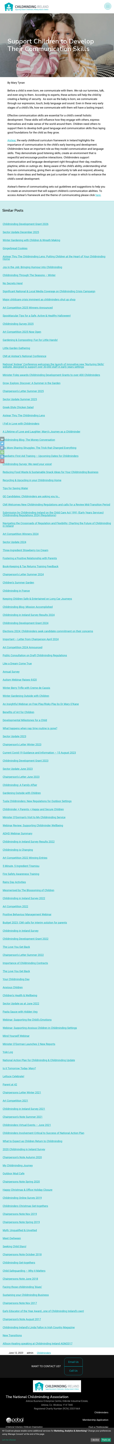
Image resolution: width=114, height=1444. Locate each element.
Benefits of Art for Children (18, 712)
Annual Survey (11, 671)
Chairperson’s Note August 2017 (22, 1319)
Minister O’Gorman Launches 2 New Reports (29, 1044)
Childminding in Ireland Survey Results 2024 (29, 614)
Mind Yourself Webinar (16, 1035)
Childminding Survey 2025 (18, 323)
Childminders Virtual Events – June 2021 (27, 1125)
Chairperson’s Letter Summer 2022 (23, 954)
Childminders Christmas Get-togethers (25, 1205)
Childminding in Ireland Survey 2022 (24, 898)
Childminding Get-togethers (19, 1262)
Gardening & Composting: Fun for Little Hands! (30, 340)
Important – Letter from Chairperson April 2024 (31, 639)
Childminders (44, 1352)
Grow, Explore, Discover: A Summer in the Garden (31, 383)
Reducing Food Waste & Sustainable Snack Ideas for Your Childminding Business (50, 472)
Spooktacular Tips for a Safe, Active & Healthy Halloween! (37, 315)
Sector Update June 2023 (18, 768)
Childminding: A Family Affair (20, 785)
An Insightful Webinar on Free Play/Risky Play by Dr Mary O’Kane (41, 704)
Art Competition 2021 (15, 1100)
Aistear (11, 140)
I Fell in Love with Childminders (21, 423)
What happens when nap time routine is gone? (30, 728)
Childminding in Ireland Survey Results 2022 (29, 841)
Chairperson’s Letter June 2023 (21, 776)
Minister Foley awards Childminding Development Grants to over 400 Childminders (51, 374)
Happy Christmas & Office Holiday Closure (27, 1189)
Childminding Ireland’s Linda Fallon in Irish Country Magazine (39, 1327)
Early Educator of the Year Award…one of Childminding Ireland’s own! (43, 1311)
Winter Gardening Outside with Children (26, 695)
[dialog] (57, 1436)
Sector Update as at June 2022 (21, 1003)
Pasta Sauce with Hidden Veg (20, 1011)
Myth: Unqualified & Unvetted (20, 1230)
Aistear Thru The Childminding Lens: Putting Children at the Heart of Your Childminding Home (54, 258)
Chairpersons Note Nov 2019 (20, 1213)
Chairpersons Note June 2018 (20, 1278)
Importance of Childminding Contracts (25, 963)
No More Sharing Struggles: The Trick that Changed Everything (39, 447)
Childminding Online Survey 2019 (22, 1197)
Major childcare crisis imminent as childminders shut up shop (39, 299)
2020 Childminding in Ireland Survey (24, 1149)
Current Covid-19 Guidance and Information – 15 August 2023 (39, 752)
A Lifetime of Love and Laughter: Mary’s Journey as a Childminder (41, 431)
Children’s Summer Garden (18, 582)
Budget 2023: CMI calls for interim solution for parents (35, 922)
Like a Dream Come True (17, 663)
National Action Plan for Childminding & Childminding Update (39, 1060)
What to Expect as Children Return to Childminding (32, 1141)
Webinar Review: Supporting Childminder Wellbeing (33, 825)
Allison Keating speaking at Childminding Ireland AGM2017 (37, 1343)
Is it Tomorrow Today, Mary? (19, 1068)
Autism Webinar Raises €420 (20, 679)
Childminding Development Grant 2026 (25, 224)
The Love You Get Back (16, 946)
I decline (95, 1440)
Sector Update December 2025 (21, 232)
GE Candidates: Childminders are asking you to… (31, 496)
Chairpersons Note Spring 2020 (21, 1181)
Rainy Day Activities (14, 882)
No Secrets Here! (13, 283)
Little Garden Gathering (16, 348)
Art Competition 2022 (15, 906)
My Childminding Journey (18, 1165)
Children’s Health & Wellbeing (20, 995)
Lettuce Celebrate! (13, 1076)
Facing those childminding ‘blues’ (22, 1286)
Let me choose (9, 1440)
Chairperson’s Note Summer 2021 (23, 1116)
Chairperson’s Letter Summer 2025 (23, 391)
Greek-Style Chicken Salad (18, 407)
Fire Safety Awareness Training (21, 873)
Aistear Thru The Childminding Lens (24, 415)
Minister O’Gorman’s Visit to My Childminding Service (34, 817)
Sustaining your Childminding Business (26, 1294)
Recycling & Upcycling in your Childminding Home (32, 480)
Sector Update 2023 (14, 736)
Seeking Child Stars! (14, 1246)
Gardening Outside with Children (22, 793)
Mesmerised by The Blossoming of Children (28, 890)
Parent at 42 (10, 1084)
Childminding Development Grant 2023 (25, 760)
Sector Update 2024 (14, 542)
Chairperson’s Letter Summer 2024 (23, 574)
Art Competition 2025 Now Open (22, 331)
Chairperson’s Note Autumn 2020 (22, 1157)
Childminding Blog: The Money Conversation (29, 439)
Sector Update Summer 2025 (20, 399)
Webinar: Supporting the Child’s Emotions (27, 1019)
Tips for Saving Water (15, 488)
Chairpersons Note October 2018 (22, 1254)
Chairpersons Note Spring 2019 (21, 1222)
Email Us (73, 1361)
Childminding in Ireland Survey (20, 930)
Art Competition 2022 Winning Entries (25, 857)
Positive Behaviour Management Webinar (27, 914)
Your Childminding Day (16, 979)
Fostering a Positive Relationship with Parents (30, 558)
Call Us (74, 1372)
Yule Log (8, 1052)
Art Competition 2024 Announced (22, 647)
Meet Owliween (12, 1238)
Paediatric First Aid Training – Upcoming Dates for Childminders (40, 455)
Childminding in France (16, 590)
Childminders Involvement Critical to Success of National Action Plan (43, 1133)
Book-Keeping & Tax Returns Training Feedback (30, 566)
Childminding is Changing (18, 849)
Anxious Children (13, 987)
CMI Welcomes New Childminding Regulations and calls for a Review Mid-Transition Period (56, 504)
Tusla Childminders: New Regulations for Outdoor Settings (37, 801)
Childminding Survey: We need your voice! (27, 464)
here (98, 195)
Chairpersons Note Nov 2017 (20, 1303)
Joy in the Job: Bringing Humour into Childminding (32, 267)
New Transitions (12, 1335)
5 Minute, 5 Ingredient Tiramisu (21, 865)
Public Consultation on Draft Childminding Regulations (35, 655)
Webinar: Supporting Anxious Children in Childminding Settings (40, 1027)
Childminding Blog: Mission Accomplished (28, 606)
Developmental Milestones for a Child (25, 720)
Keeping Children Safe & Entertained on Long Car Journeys (37, 598)
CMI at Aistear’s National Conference (24, 356)
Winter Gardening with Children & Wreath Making (31, 240)
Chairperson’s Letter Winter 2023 (22, 744)
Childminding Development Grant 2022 (25, 938)
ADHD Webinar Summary (17, 833)
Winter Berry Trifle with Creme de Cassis (26, 687)
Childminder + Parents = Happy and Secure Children (33, 809)
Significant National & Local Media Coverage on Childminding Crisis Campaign (49, 291)
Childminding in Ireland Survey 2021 (24, 1108)
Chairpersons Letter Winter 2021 (22, 1092)
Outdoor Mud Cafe (13, 1173)
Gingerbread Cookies (15, 248)
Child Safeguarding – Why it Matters (24, 1270)
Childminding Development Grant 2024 (25, 623)
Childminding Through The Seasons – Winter (29, 275)
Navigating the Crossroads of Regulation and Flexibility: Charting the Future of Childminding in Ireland (57, 524)
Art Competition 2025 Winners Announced (28, 307)
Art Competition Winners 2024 (20, 533)
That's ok (106, 1440)
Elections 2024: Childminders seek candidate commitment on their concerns (48, 631)
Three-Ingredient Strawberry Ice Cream (25, 550)
